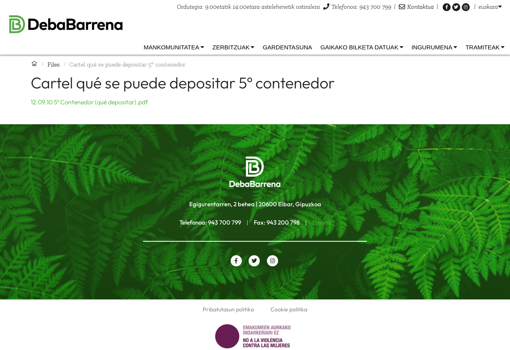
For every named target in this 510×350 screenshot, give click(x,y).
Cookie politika (289, 309)
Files (53, 64)
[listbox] (490, 7)
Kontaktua (420, 6)
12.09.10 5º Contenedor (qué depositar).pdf (89, 102)
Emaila (321, 222)
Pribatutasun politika (228, 309)
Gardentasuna (287, 47)
